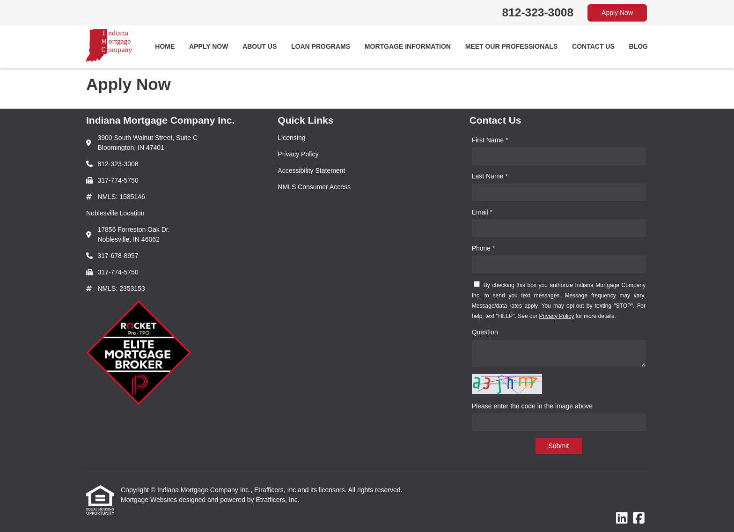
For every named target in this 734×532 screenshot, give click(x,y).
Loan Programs (320, 46)
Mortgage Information (408, 46)
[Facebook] (639, 518)
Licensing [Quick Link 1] (291, 137)
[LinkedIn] (622, 518)
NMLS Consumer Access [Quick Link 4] (314, 187)
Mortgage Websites (150, 499)
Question (485, 332)
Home (165, 46)
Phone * (483, 248)
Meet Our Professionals (511, 46)
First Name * (490, 140)
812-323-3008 (538, 12)
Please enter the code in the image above (532, 406)
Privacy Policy (556, 316)
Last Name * (490, 176)
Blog (638, 46)
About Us (259, 46)
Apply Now (617, 12)
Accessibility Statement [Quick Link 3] (311, 170)
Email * (482, 212)
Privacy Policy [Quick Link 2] (298, 154)
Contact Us (593, 46)
